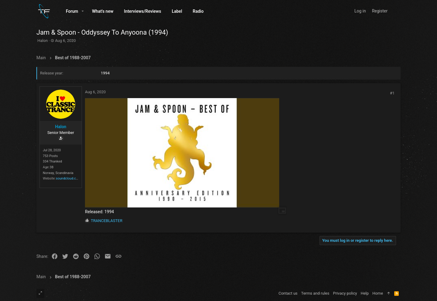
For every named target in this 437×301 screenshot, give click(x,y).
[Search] (395, 11)
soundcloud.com (68, 178)
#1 (392, 93)
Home (377, 293)
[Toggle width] (40, 293)
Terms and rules (315, 293)
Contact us (288, 293)
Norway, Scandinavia (58, 173)
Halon (42, 40)
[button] (82, 11)
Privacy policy (345, 293)
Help (365, 293)
